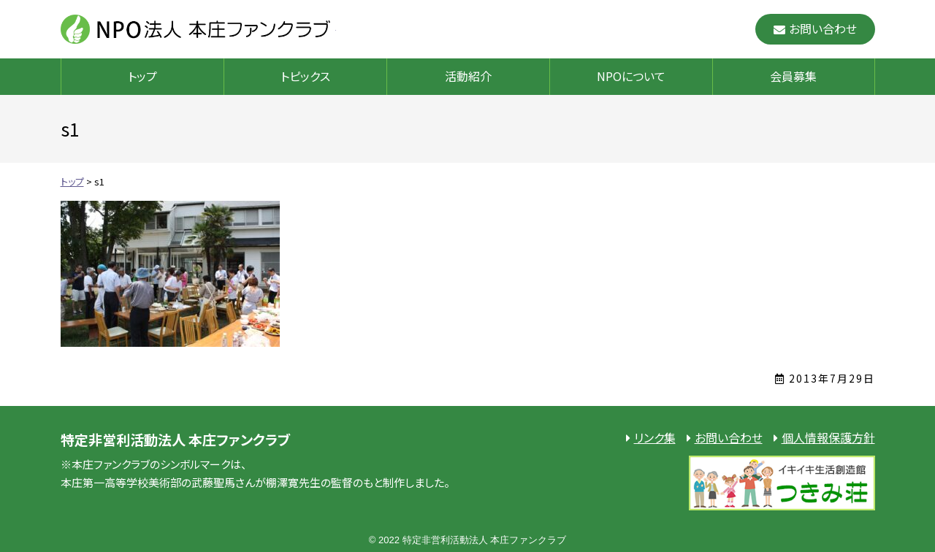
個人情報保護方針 (828, 437)
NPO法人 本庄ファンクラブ (198, 29)
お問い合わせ (823, 28)
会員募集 (793, 76)
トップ (142, 76)
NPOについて (631, 76)
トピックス (305, 76)
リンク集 (655, 437)
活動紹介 (468, 76)
